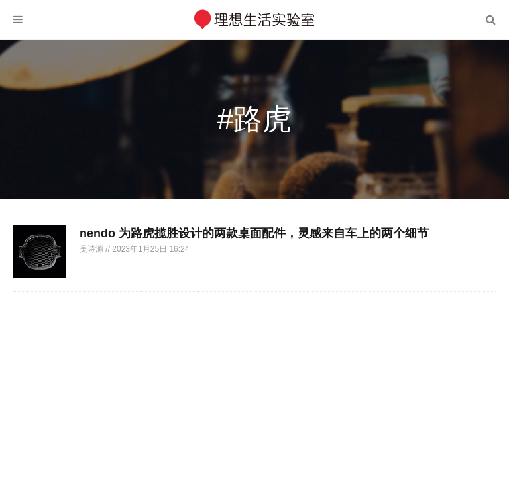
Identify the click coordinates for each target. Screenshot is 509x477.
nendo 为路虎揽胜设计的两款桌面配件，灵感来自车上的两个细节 (254, 233)
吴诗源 (92, 249)
